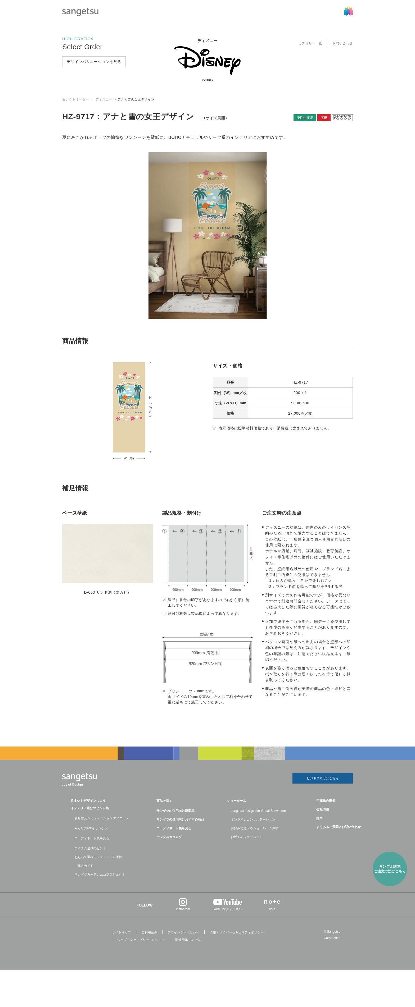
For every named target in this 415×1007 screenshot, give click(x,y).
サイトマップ (121, 932)
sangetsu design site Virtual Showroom (258, 811)
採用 (319, 818)
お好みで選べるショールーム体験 (98, 857)
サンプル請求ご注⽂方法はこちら (390, 868)
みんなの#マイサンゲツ (91, 828)
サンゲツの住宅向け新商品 (175, 811)
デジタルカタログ (169, 837)
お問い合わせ (343, 43)
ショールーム (236, 801)
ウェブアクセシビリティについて (141, 940)
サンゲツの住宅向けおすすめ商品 (180, 819)
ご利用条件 (149, 932)
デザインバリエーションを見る (94, 61)
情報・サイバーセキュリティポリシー (237, 932)
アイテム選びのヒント (90, 848)
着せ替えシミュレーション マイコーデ (101, 818)
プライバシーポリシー (183, 932)
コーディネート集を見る (91, 838)
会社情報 (322, 809)
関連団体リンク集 (188, 940)
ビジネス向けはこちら (323, 778)
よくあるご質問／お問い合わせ (338, 827)
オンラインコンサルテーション (253, 819)
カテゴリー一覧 (310, 43)
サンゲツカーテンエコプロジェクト (99, 874)
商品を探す (164, 801)
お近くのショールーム (247, 837)
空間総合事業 (325, 801)
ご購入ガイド (83, 866)
